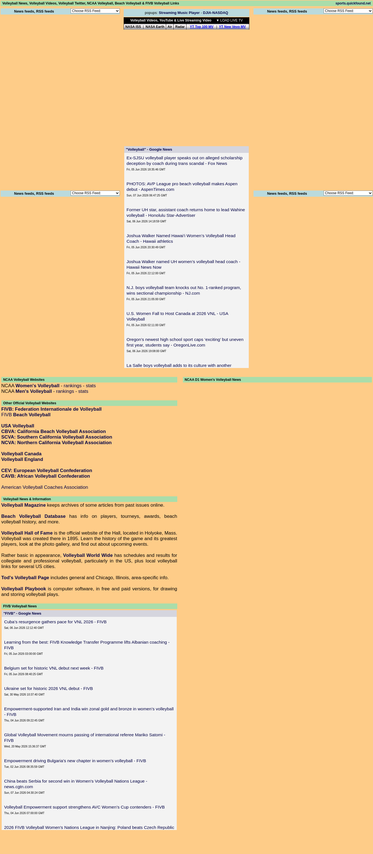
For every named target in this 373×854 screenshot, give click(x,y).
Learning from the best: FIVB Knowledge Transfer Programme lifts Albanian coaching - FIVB (87, 645)
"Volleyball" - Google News (149, 149)
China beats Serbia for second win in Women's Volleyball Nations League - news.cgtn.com (75, 784)
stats (91, 385)
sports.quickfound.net (353, 3)
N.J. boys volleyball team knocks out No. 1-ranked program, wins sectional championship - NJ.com (183, 290)
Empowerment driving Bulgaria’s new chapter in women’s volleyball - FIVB (75, 760)
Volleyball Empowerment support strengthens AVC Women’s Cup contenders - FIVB (84, 807)
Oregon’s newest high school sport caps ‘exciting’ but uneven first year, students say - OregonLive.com (184, 342)
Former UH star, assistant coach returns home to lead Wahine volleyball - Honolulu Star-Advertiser (185, 212)
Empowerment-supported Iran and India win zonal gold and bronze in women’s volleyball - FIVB (89, 711)
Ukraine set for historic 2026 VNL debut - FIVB (48, 688)
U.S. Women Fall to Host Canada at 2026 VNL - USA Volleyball (177, 316)
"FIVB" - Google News (22, 613)
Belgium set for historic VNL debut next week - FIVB (54, 668)
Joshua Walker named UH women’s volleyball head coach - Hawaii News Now (183, 264)
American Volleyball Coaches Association (44, 487)
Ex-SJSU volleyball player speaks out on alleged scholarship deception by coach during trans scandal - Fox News (184, 160)
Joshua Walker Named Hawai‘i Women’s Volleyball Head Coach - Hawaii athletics (180, 238)
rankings (73, 385)
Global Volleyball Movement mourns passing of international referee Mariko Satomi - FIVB (84, 737)
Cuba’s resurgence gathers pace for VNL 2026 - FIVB (55, 621)
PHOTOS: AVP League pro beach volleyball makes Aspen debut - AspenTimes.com (181, 186)
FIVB (26, 414)
